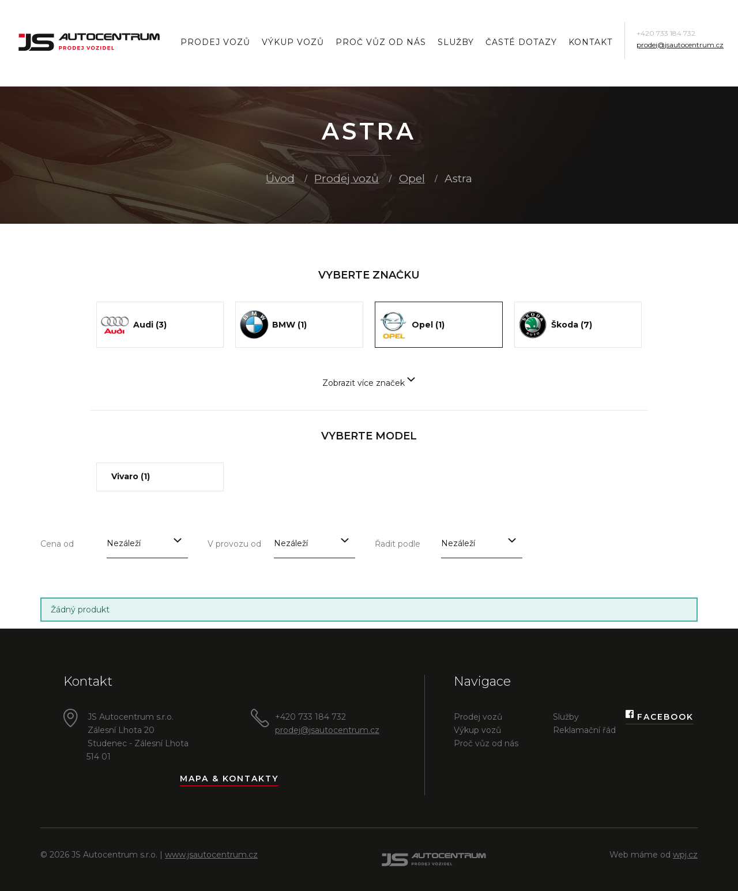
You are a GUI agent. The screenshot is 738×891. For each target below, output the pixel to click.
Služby (456, 42)
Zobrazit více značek (368, 383)
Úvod (280, 178)
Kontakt (590, 42)
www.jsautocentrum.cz (211, 854)
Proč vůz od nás (381, 42)
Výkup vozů (293, 42)
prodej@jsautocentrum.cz (680, 44)
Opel (412, 178)
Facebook (660, 717)
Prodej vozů (215, 42)
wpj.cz (685, 854)
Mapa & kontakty (229, 778)
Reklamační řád (584, 730)
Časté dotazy (521, 42)
